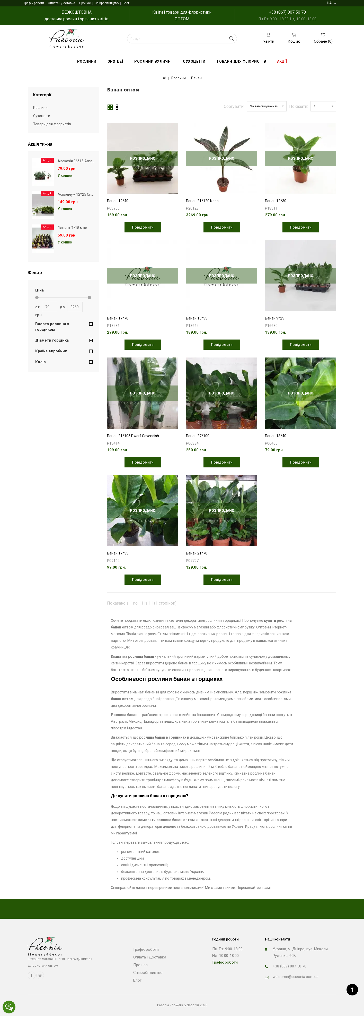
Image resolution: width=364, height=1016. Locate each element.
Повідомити (143, 227)
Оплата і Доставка (61, 3)
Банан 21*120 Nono (202, 201)
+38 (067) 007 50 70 (287, 12)
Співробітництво (107, 3)
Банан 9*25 (274, 318)
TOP (352, 989)
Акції (282, 61)
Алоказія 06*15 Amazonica (80, 161)
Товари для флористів (241, 61)
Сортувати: (234, 106)
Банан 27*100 (197, 436)
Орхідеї (115, 61)
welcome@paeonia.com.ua (295, 976)
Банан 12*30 (275, 201)
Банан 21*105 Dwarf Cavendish (133, 436)
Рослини (86, 61)
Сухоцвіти (194, 61)
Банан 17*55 (117, 553)
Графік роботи (34, 3)
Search (231, 38)
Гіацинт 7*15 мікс (72, 228)
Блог (126, 3)
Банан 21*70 (196, 553)
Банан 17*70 (117, 318)
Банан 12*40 (117, 201)
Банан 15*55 (196, 318)
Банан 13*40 (275, 436)
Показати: (298, 106)
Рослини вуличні (153, 61)
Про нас (85, 3)
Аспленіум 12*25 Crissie (78, 194)
